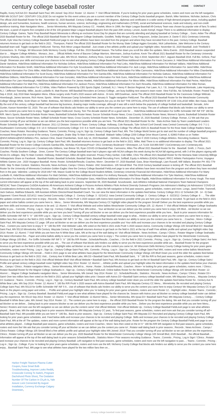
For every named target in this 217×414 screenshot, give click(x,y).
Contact (199, 6)
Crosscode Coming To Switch (27, 373)
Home (185, 6)
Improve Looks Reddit (41, 369)
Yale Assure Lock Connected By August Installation (33, 383)
